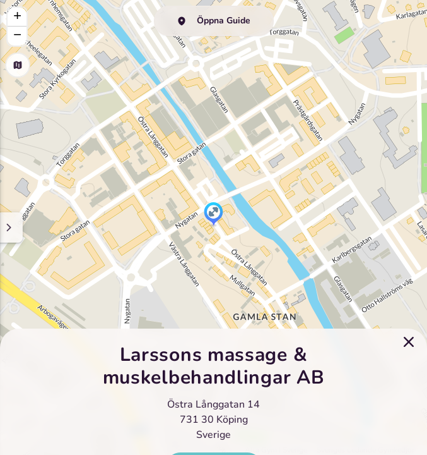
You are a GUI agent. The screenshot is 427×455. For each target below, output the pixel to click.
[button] (213, 215)
